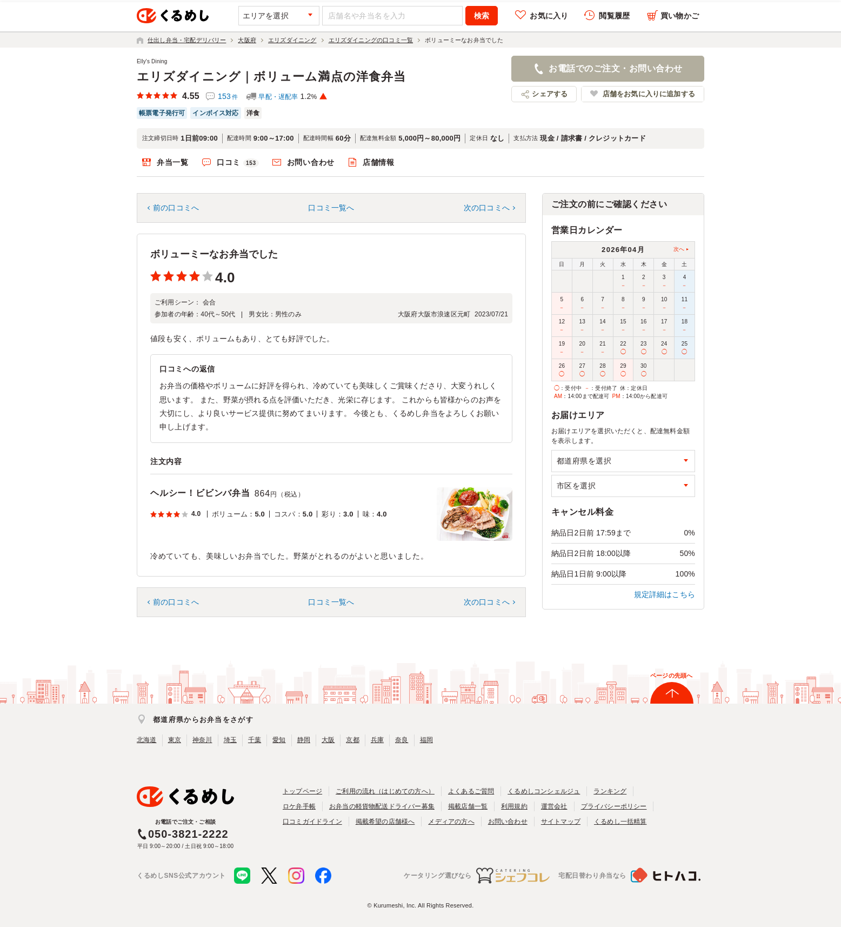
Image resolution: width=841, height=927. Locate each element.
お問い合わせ (311, 162)
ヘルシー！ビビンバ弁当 (200, 493)
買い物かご (679, 15)
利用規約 (514, 806)
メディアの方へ (451, 821)
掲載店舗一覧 (468, 806)
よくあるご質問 (471, 791)
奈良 (401, 740)
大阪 (328, 740)
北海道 (147, 740)
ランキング (609, 791)
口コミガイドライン (312, 821)
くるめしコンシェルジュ (544, 791)
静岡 (303, 740)
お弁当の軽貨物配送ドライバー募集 (382, 806)
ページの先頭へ (671, 675)
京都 (352, 740)
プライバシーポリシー (614, 806)
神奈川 (202, 740)
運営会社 (554, 806)
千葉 (254, 740)
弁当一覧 (173, 162)
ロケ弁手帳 (299, 806)
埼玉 (230, 740)
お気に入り (549, 15)
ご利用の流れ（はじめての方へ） (385, 791)
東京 (174, 740)
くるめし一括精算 (620, 821)
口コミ (238, 163)
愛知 (278, 740)
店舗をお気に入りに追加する (649, 94)
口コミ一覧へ (331, 207)
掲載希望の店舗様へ (385, 821)
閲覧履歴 (614, 15)
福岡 (426, 740)
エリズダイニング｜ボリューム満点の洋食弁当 (271, 76)
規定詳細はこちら (665, 594)
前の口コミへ (176, 207)
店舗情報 (379, 162)
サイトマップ (560, 821)
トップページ (302, 791)
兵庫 (377, 740)
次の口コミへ (487, 207)
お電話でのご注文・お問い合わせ (615, 68)
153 (228, 96)
